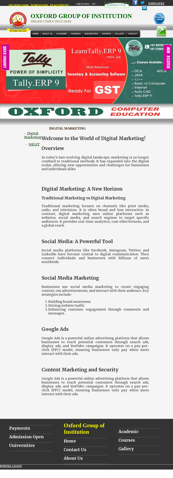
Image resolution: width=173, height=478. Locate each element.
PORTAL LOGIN (11, 466)
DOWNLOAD (39, 5)
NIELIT (34, 144)
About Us (47, 34)
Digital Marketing (33, 135)
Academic (128, 431)
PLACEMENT (59, 5)
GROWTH (106, 34)
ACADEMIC (61, 34)
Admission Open (26, 436)
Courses (126, 440)
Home (35, 34)
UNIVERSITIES (91, 34)
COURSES (76, 34)
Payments (19, 428)
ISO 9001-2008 (19, 5)
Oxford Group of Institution (84, 428)
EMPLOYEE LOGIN (156, 5)
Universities (22, 445)
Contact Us (75, 449)
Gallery (119, 34)
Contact (133, 34)
